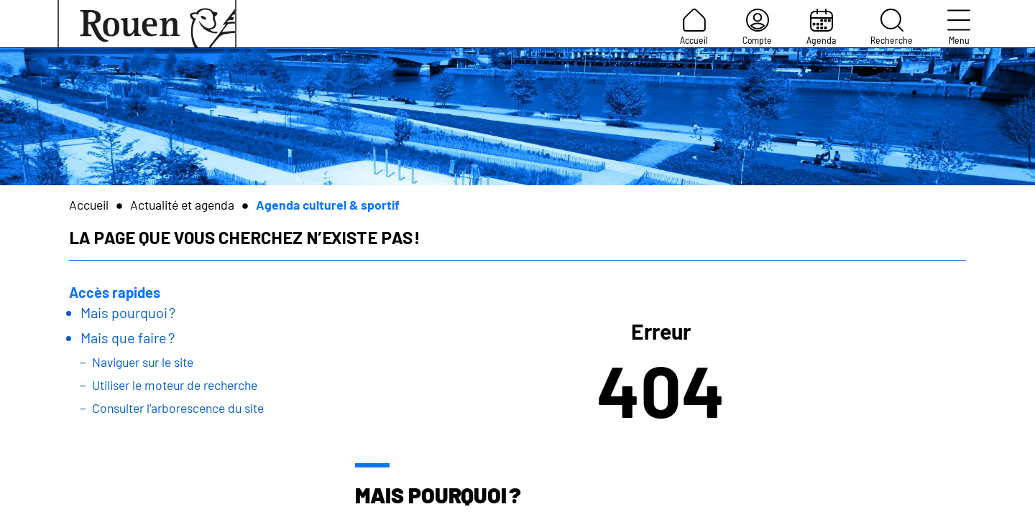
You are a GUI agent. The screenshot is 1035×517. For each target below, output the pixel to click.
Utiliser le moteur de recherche (174, 385)
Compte (757, 27)
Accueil (694, 27)
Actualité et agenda (182, 205)
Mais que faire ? (127, 337)
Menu (958, 27)
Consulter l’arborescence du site (178, 408)
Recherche (891, 27)
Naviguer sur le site (142, 362)
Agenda (821, 27)
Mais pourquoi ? (127, 312)
